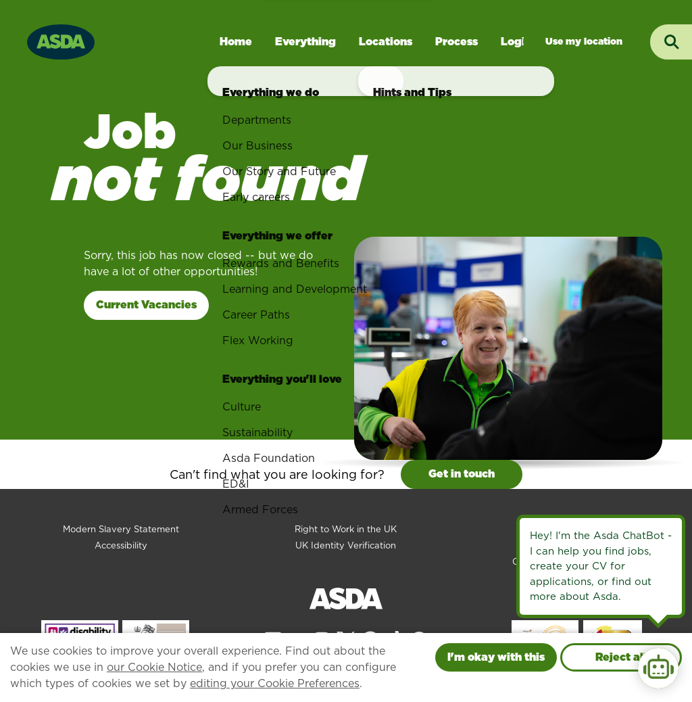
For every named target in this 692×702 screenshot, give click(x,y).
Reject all (621, 657)
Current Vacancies (146, 304)
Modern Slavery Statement (121, 529)
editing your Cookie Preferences (275, 683)
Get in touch (461, 473)
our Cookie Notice (154, 667)
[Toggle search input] (671, 42)
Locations (385, 41)
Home (236, 41)
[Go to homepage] (61, 40)
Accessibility (121, 545)
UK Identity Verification (345, 545)
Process (456, 41)
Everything (305, 41)
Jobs (584, 41)
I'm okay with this (496, 657)
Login (516, 41)
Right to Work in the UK (346, 529)
